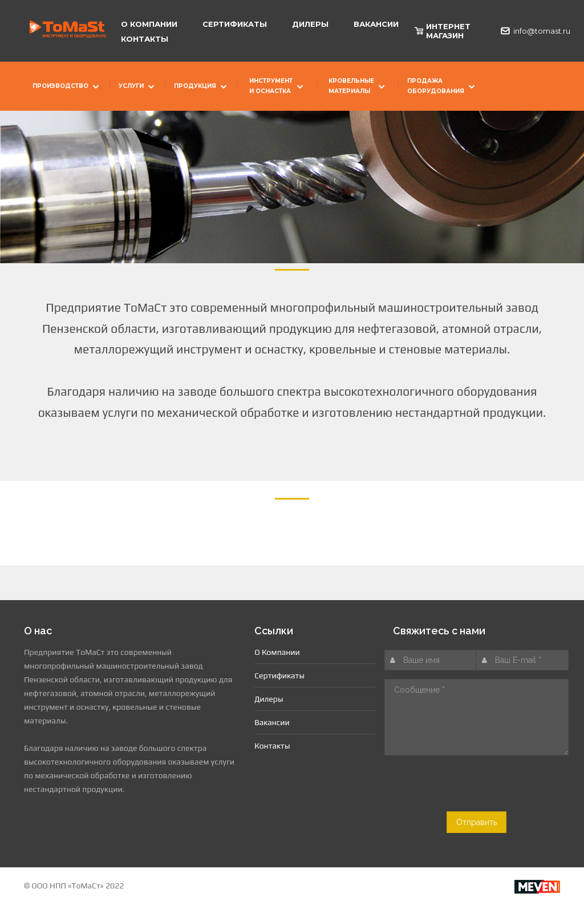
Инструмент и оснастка (277, 86)
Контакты (144, 38)
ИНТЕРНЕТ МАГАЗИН (443, 31)
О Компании (149, 24)
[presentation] (479, 789)
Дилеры (310, 24)
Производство (67, 87)
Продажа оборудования (442, 86)
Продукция (201, 87)
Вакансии (376, 24)
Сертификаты (234, 24)
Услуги (138, 87)
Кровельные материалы (357, 86)
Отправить (476, 822)
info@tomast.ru (530, 31)
